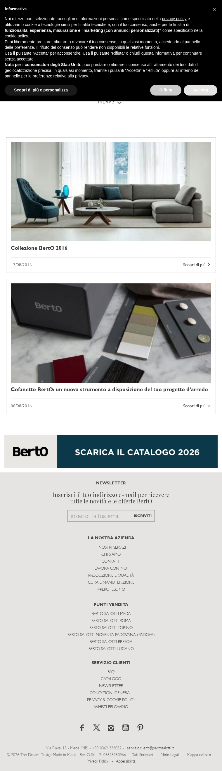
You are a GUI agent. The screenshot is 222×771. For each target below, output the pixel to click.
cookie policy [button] (16, 36)
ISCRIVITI (143, 516)
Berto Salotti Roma (111, 621)
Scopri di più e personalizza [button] (41, 90)
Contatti (111, 561)
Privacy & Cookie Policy (111, 700)
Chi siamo (111, 554)
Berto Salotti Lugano (111, 649)
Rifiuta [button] (165, 90)
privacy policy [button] (174, 18)
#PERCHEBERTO (111, 590)
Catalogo (111, 679)
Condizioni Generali (111, 693)
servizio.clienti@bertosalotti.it (150, 748)
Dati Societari (142, 755)
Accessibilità (126, 761)
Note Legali (170, 755)
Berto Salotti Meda (111, 614)
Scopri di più (197, 264)
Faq (111, 672)
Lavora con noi (111, 568)
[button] (214, 9)
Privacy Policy (97, 761)
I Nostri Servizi (111, 547)
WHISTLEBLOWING (111, 707)
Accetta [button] (200, 90)
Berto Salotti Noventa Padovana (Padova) (111, 635)
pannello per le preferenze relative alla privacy (46, 76)
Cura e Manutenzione (111, 583)
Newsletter (111, 686)
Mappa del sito (199, 755)
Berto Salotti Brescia (111, 642)
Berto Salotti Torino (111, 628)
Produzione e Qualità (111, 576)
